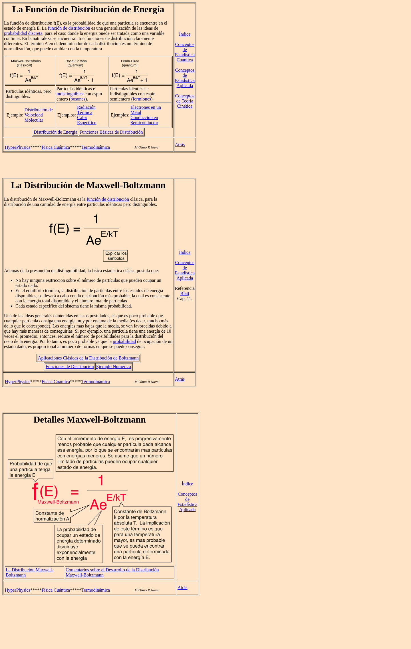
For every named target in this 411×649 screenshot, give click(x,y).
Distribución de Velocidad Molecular (39, 114)
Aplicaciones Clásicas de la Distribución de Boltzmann (88, 357)
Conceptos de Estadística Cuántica (185, 52)
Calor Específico (86, 120)
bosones (77, 99)
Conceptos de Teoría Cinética (185, 100)
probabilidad (124, 341)
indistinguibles (70, 93)
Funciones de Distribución (70, 366)
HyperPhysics (17, 147)
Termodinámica (95, 147)
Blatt (184, 293)
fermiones (142, 99)
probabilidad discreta (23, 33)
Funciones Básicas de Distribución (111, 132)
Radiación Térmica (86, 110)
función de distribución (69, 28)
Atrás (180, 144)
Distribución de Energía (55, 132)
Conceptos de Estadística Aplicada (185, 78)
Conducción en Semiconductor (144, 120)
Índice (184, 34)
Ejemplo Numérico (113, 366)
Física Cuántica (56, 147)
